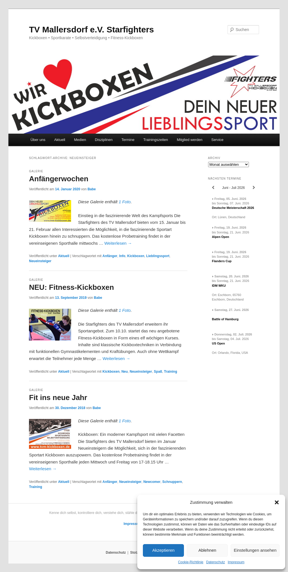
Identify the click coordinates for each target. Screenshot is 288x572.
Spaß (158, 372)
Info (122, 256)
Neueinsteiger (40, 261)
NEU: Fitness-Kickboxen (71, 287)
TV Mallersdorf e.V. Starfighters (91, 29)
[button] (277, 502)
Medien (80, 140)
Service (217, 140)
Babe (91, 189)
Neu (125, 372)
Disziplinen (103, 140)
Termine (128, 140)
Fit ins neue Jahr (58, 397)
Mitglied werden (189, 140)
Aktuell (59, 140)
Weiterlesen (118, 243)
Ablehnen (207, 550)
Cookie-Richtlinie (190, 562)
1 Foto (125, 201)
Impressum (236, 562)
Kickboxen (135, 256)
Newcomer (152, 482)
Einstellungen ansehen (255, 550)
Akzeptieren (163, 550)
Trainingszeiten (155, 140)
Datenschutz (215, 562)
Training (170, 372)
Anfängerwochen (58, 179)
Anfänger (109, 256)
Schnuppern (172, 482)
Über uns (37, 140)
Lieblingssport (158, 256)
